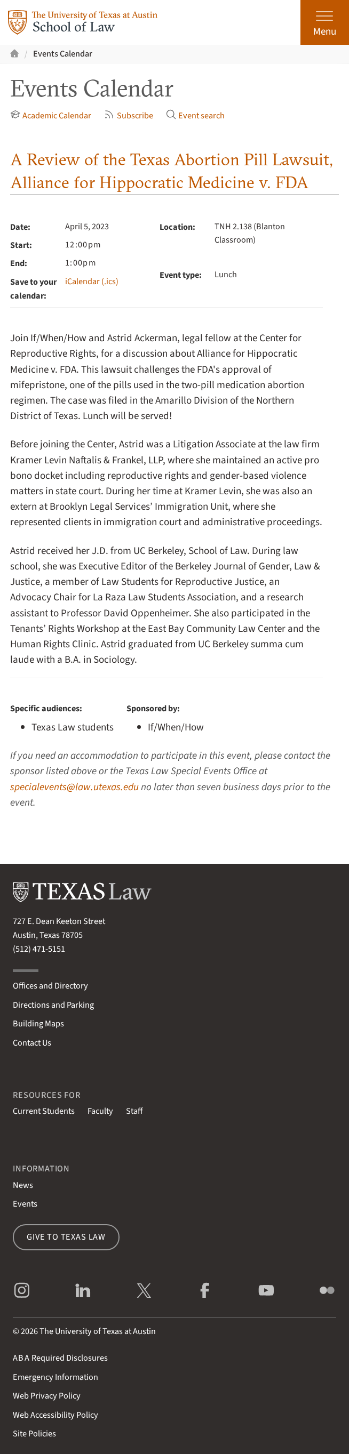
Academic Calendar (50, 115)
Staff (134, 1111)
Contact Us (32, 1043)
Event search (195, 115)
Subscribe (128, 115)
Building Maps (38, 1023)
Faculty (100, 1111)
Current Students (44, 1111)
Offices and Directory (50, 985)
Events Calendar (62, 53)
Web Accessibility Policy (55, 1415)
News (23, 1185)
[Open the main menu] (324, 22)
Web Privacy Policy (47, 1395)
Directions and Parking (53, 1005)
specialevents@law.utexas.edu (74, 787)
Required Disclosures (60, 1358)
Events (25, 1204)
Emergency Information (55, 1377)
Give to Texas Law (66, 1237)
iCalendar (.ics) (91, 281)
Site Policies (34, 1433)
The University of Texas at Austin (97, 1331)
